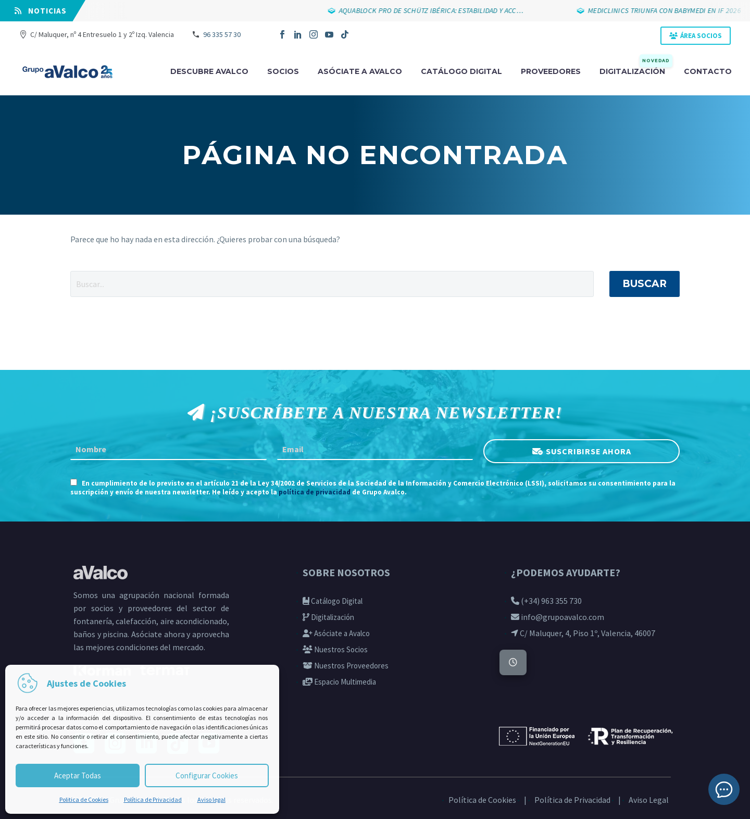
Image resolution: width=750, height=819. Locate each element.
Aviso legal (211, 799)
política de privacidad (315, 492)
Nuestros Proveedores (346, 666)
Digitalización (635, 70)
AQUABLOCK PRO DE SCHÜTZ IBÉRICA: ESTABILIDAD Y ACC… (433, 10)
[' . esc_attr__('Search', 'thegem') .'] (332, 284)
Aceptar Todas (77, 775)
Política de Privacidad (153, 799)
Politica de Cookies (83, 799)
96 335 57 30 (222, 34)
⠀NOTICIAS (41, 11)
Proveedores (551, 71)
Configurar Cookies (207, 775)
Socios (283, 71)
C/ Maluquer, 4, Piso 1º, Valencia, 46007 (583, 633)
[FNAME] (168, 449)
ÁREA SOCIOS (701, 35)
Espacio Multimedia (339, 682)
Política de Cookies (482, 800)
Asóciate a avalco (360, 71)
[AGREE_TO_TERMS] (73, 482)
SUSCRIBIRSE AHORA (588, 451)
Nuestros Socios (335, 649)
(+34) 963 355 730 (546, 600)
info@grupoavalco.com (557, 617)
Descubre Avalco (209, 71)
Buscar (644, 284)
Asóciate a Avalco (336, 633)
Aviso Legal (649, 800)
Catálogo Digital (332, 601)
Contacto (708, 71)
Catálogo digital (461, 71)
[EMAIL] (375, 449)
